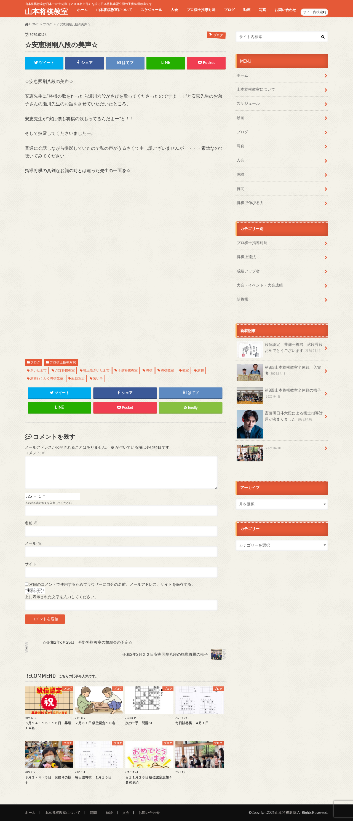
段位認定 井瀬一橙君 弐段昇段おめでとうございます (280, 349)
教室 (185, 370)
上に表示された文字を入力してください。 (61, 597)
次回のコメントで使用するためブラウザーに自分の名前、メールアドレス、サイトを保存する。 (112, 584)
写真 (262, 9)
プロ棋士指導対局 (201, 9)
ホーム (82, 9)
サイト (30, 564)
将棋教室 (167, 370)
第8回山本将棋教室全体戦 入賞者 (279, 372)
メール (33, 543)
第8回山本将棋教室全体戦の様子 (279, 395)
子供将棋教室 (128, 370)
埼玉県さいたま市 (96, 370)
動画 (246, 9)
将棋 (149, 370)
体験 (240, 174)
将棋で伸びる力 (250, 202)
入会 (174, 9)
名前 (31, 523)
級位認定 (78, 378)
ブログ (229, 9)
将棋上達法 (246, 256)
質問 (240, 188)
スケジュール (151, 9)
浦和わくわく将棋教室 (46, 378)
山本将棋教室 (46, 11)
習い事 (98, 378)
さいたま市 (38, 370)
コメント (35, 453)
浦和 (200, 370)
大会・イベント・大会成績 (260, 285)
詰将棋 (242, 299)
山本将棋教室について (114, 9)
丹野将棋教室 (65, 370)
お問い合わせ (285, 9)
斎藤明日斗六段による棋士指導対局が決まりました (280, 418)
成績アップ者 (248, 271)
